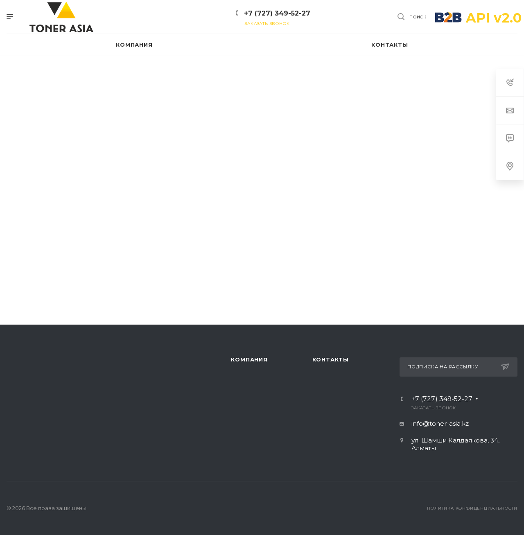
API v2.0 (494, 18)
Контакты (330, 359)
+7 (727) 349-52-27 (277, 13)
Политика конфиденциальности (472, 508)
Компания (249, 359)
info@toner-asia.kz (440, 423)
